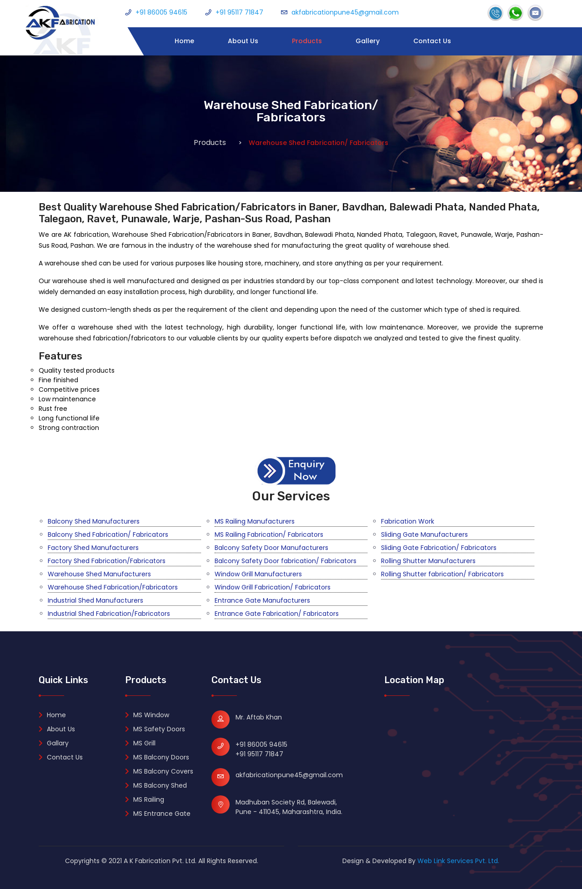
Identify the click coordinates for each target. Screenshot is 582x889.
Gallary (54, 743)
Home (184, 40)
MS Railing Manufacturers (255, 521)
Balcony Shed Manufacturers (94, 521)
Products (307, 40)
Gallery (368, 40)
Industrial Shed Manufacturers (95, 600)
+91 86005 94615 (161, 12)
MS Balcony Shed (156, 785)
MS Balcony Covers (159, 771)
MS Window (147, 714)
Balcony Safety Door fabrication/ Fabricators (285, 560)
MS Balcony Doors (157, 757)
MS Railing (144, 799)
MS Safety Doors (155, 729)
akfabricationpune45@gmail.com (345, 12)
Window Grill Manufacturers (258, 574)
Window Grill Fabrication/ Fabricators (273, 587)
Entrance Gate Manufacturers (262, 600)
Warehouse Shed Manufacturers (99, 574)
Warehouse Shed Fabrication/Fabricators (113, 587)
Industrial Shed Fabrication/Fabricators (109, 613)
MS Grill (140, 743)
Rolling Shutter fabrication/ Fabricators (442, 574)
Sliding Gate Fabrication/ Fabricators (439, 547)
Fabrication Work (407, 521)
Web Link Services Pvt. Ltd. (458, 860)
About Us (243, 40)
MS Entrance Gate (158, 813)
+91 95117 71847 (239, 12)
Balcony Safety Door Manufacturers (271, 547)
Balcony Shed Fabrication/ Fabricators (108, 534)
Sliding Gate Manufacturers (424, 534)
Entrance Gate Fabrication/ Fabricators (277, 613)
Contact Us (432, 40)
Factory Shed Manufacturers (93, 547)
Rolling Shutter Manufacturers (428, 560)
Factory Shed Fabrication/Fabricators (107, 560)
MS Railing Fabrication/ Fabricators (269, 534)
